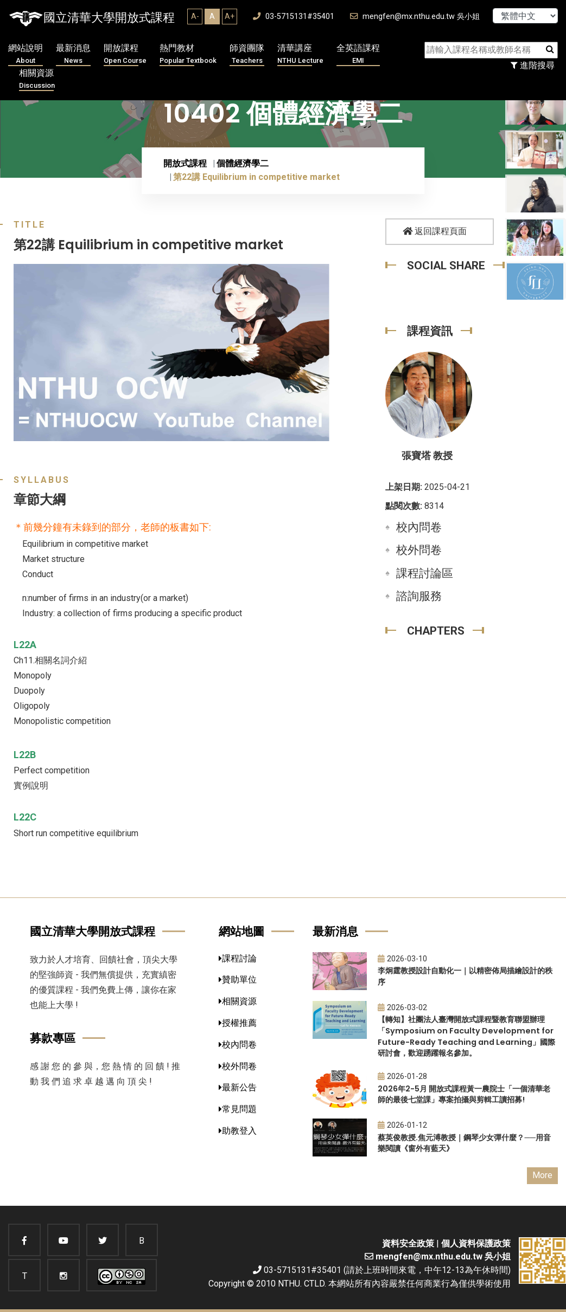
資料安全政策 (408, 1243)
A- (195, 16)
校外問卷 (419, 550)
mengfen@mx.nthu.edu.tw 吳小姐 (415, 16)
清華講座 (300, 54)
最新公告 (238, 1087)
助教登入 (238, 1131)
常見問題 (238, 1109)
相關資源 (37, 79)
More (542, 1175)
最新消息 (73, 54)
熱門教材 (188, 54)
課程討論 (238, 958)
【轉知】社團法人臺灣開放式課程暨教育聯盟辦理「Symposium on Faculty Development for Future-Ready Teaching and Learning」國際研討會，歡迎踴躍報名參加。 (466, 1036)
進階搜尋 (533, 65)
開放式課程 (185, 163)
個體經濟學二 (243, 163)
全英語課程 (358, 54)
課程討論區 (424, 573)
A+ (229, 16)
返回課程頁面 (435, 231)
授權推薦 (238, 1023)
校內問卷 (419, 527)
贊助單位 (238, 979)
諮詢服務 (419, 596)
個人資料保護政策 (476, 1243)
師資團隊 (247, 54)
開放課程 (125, 54)
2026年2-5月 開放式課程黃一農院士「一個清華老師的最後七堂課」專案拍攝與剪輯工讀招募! (464, 1094)
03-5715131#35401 (293, 16)
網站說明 (25, 54)
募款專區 (52, 1038)
